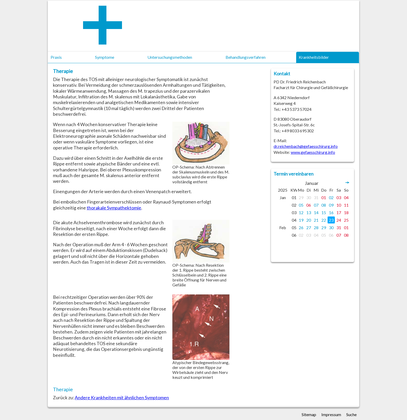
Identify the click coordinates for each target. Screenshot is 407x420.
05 (301, 204)
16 (331, 212)
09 (331, 204)
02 (331, 197)
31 (316, 197)
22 (323, 220)
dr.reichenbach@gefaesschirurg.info (306, 146)
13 (308, 212)
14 (316, 212)
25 (346, 220)
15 (323, 212)
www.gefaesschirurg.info (313, 152)
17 (338, 212)
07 (316, 204)
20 (308, 220)
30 (308, 197)
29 (301, 197)
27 (308, 227)
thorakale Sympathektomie (114, 208)
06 (308, 204)
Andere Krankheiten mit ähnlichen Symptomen (122, 397)
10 (338, 204)
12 (301, 212)
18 (346, 212)
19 (301, 220)
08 (323, 204)
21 (316, 220)
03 (338, 197)
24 (338, 220)
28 (316, 227)
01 (323, 197)
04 (346, 197)
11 (346, 204)
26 (301, 227)
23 (331, 220)
